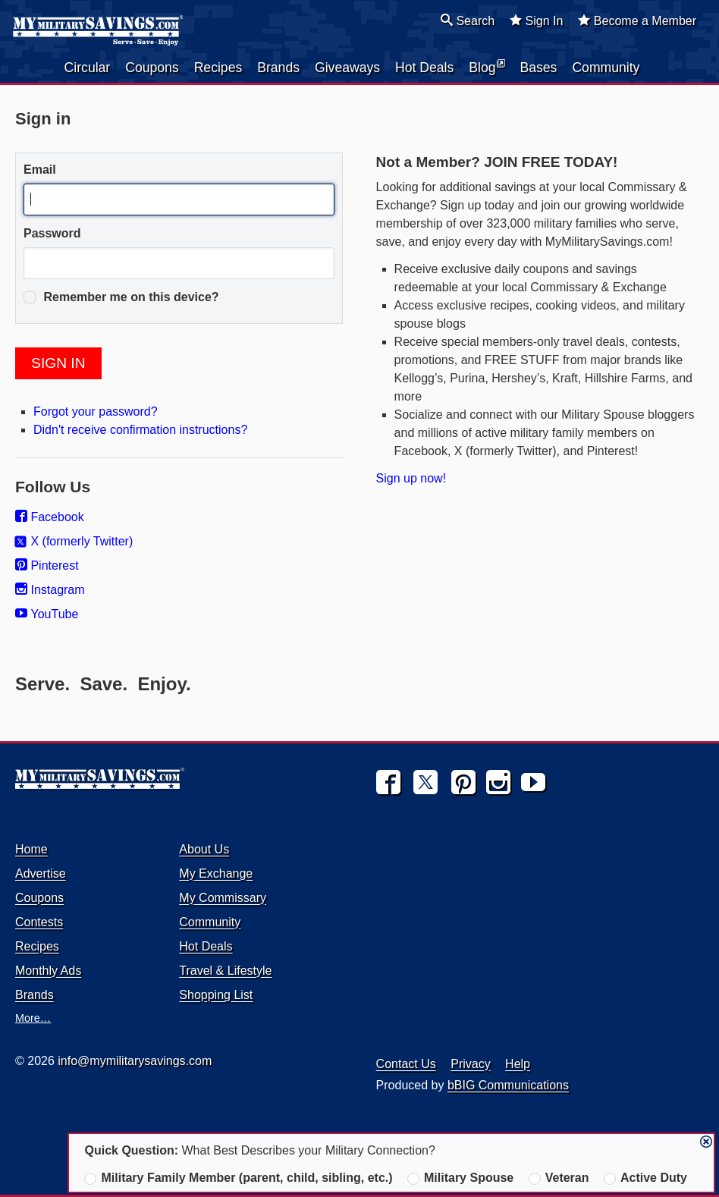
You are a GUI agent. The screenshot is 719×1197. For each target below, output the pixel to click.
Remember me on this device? (121, 297)
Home (31, 849)
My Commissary (222, 897)
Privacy (470, 1063)
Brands (278, 67)
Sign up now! (411, 478)
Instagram (50, 589)
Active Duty (645, 1178)
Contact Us (406, 1063)
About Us (204, 849)
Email (40, 169)
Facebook (49, 517)
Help (517, 1063)
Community (605, 67)
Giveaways (347, 67)
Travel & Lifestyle (225, 970)
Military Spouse (460, 1178)
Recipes (218, 67)
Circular (87, 67)
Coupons (151, 67)
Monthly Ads (48, 970)
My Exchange (216, 873)
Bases (538, 67)
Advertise (40, 873)
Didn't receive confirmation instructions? (140, 429)
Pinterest (47, 565)
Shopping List (216, 994)
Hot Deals (424, 67)
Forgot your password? (95, 411)
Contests (39, 922)
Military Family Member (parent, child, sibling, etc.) (238, 1178)
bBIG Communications (508, 1085)
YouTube (46, 614)
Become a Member (637, 20)
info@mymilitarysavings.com (135, 1060)
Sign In (536, 20)
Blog (486, 66)
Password (52, 233)
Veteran (559, 1178)
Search (468, 20)
